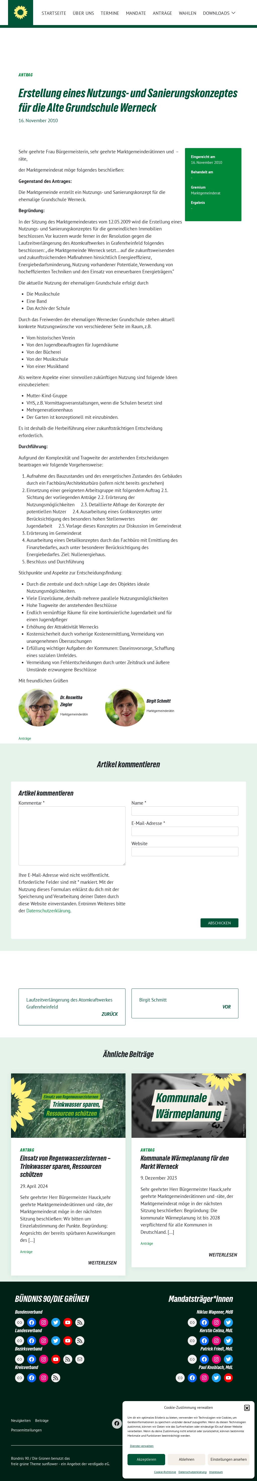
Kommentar (32, 795)
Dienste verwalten (142, 1446)
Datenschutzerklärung (192, 1472)
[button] (246, 1407)
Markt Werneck (45, 18)
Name (139, 795)
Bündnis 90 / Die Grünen (60, 10)
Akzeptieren (146, 1459)
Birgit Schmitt (185, 996)
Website (140, 836)
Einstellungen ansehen (229, 1459)
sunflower (50, 1456)
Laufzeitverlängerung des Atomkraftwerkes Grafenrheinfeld (72, 999)
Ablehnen (186, 1459)
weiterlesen (102, 1255)
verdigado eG (98, 1456)
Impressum (216, 1472)
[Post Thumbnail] (68, 1097)
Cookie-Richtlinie (165, 1472)
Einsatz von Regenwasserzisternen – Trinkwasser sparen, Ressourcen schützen (65, 1158)
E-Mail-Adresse (148, 815)
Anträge (25, 730)
